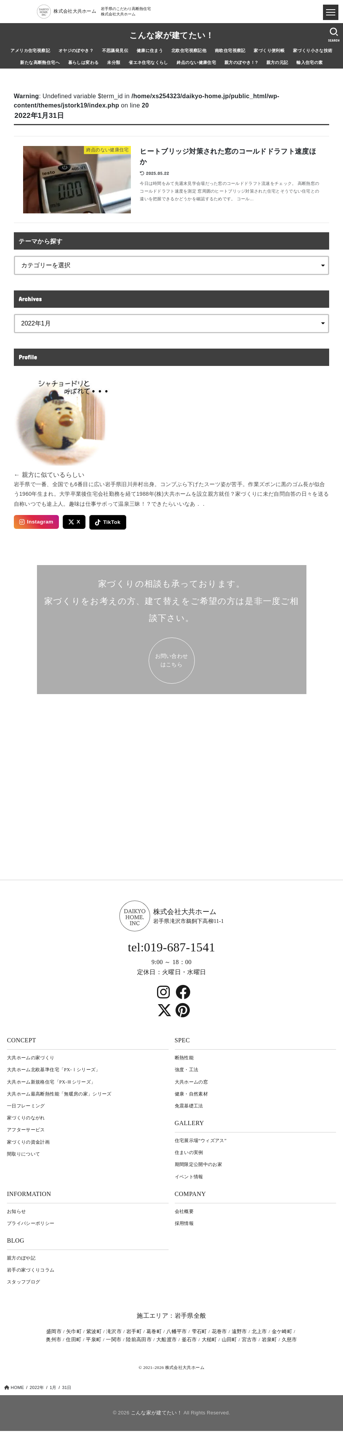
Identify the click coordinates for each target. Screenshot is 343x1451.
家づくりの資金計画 (28, 1142)
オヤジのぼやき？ (76, 50)
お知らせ (16, 1211)
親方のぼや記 (21, 1258)
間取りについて (23, 1154)
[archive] (172, 323)
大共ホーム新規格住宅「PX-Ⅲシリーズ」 (51, 1082)
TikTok (107, 522)
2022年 (37, 1387)
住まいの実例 (189, 1152)
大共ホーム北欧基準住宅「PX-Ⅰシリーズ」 (53, 1069)
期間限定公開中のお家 (199, 1164)
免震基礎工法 (189, 1106)
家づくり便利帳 (269, 50)
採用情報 (184, 1223)
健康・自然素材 (191, 1094)
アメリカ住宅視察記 (30, 50)
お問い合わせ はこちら (171, 660)
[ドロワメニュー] (330, 12)
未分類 (113, 62)
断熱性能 (184, 1057)
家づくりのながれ (26, 1118)
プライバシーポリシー (31, 1223)
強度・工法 (187, 1069)
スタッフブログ (23, 1282)
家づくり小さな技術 (313, 50)
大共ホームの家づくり (31, 1057)
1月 (53, 1387)
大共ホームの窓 (191, 1082)
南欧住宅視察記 (230, 50)
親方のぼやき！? (241, 62)
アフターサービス (26, 1129)
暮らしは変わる (83, 62)
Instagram (36, 522)
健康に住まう (150, 50)
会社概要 (184, 1211)
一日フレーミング (26, 1106)
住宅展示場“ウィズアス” (201, 1140)
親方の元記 (277, 62)
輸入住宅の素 (309, 62)
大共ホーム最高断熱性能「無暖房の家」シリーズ (59, 1094)
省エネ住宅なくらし (148, 62)
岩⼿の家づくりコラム (31, 1270)
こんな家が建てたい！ (171, 35)
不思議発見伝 (115, 50)
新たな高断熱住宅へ (40, 62)
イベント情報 (189, 1176)
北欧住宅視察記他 (188, 50)
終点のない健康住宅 (196, 62)
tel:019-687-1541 (171, 947)
